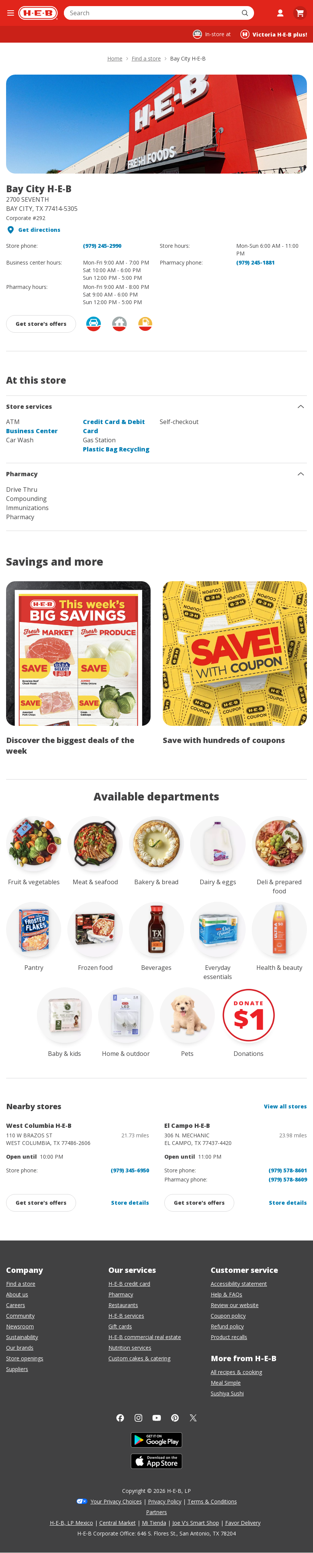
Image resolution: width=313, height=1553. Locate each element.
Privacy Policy (164, 1501)
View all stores (285, 1106)
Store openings (24, 1358)
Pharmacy (120, 1294)
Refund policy (227, 1326)
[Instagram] (138, 1417)
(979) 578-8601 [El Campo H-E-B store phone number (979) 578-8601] (288, 1170)
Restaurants (123, 1305)
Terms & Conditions (212, 1501)
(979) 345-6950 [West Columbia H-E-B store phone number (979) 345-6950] (130, 1170)
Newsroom (20, 1326)
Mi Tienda (154, 1522)
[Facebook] (120, 1417)
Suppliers (17, 1369)
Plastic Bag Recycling (116, 449)
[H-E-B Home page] (38, 13)
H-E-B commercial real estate (144, 1337)
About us (17, 1294)
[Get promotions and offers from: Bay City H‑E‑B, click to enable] (41, 324)
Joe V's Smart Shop (195, 1522)
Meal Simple (226, 1382)
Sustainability (22, 1337)
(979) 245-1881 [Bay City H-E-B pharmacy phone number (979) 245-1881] (255, 262)
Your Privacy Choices (116, 1501)
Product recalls (229, 1337)
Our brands (19, 1347)
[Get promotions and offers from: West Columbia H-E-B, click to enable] (41, 1203)
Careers (15, 1305)
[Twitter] (193, 1417)
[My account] (280, 13)
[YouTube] (156, 1417)
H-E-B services (126, 1315)
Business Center (32, 431)
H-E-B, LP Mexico (71, 1522)
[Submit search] (245, 13)
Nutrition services (129, 1347)
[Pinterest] (175, 1417)
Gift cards (120, 1326)
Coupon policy (228, 1315)
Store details (130, 1202)
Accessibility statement (239, 1283)
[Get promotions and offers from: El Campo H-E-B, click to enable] (199, 1203)
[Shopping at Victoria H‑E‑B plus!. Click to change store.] (273, 34)
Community (20, 1315)
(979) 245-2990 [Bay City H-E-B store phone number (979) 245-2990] (102, 245)
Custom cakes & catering (139, 1358)
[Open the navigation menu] (10, 13)
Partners (156, 1512)
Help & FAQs (226, 1294)
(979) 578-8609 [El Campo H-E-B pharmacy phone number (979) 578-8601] (288, 1179)
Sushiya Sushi (227, 1393)
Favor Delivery (243, 1522)
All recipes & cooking (236, 1372)
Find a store (20, 1283)
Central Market (117, 1522)
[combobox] (150, 13)
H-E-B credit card (129, 1283)
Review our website (235, 1305)
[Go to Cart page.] (300, 13)
